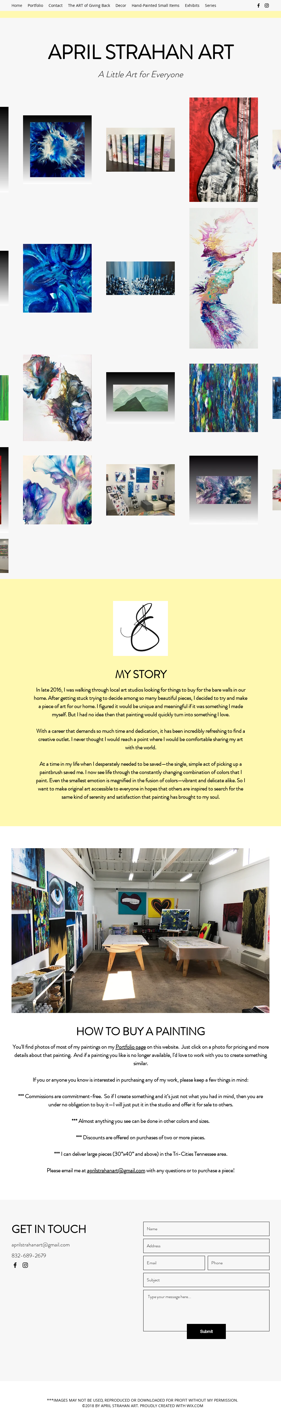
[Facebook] (258, 5)
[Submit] (206, 1331)
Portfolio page (131, 1047)
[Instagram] (266, 5)
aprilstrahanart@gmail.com (116, 1170)
